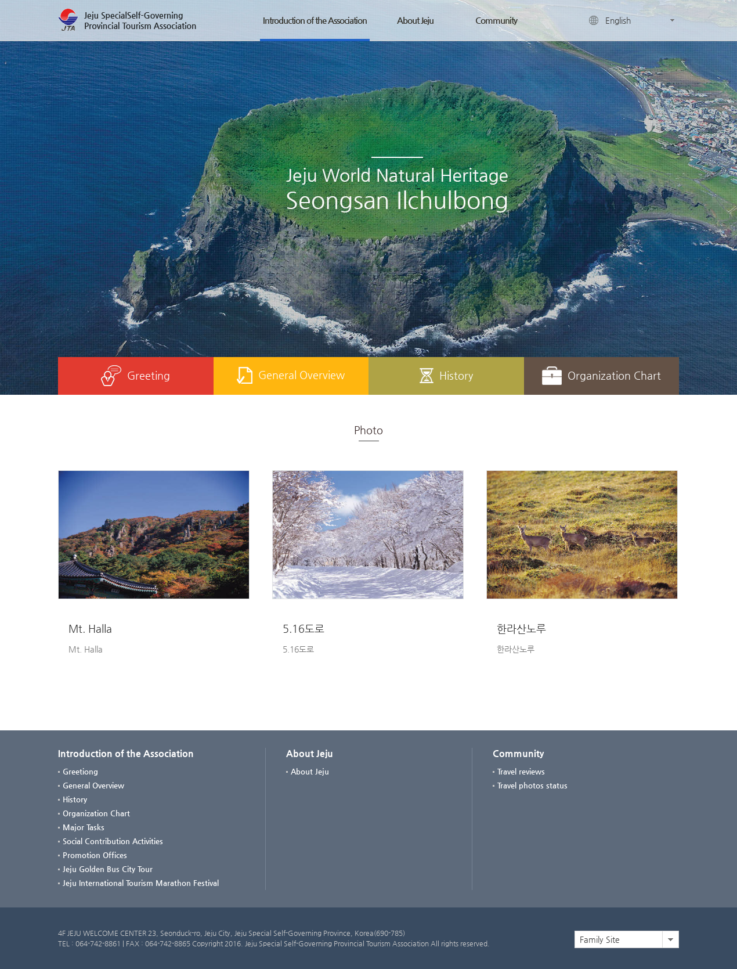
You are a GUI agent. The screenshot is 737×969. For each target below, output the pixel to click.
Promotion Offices (95, 855)
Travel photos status (532, 785)
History (446, 375)
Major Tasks (83, 827)
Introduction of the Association (315, 20)
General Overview (291, 375)
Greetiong (80, 771)
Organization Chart (601, 375)
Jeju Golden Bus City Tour (108, 868)
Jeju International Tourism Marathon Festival (141, 882)
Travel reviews (521, 771)
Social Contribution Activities (113, 841)
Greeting (135, 375)
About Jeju (415, 20)
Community (496, 20)
